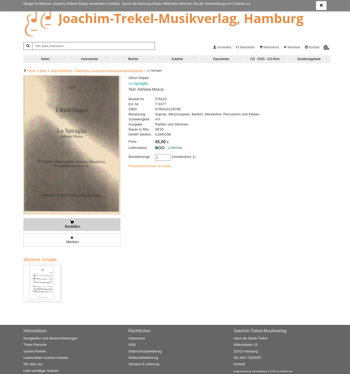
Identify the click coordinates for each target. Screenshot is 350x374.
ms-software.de (284, 371)
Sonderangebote (309, 59)
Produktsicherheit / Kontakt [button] (149, 166)
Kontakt (239, 364)
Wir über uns (33, 364)
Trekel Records (34, 345)
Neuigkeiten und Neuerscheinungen (50, 338)
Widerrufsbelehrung (143, 358)
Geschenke (221, 59)
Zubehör (177, 59)
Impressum (136, 338)
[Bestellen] (71, 224)
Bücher (133, 59)
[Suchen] (27, 46)
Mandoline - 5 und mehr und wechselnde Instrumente (109, 70)
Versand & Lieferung (143, 364)
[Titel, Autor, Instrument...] (93, 46)
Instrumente (89, 59)
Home (31, 70)
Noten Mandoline (61, 70)
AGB (132, 345)
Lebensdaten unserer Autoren (45, 358)
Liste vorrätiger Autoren (41, 371)
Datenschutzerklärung (144, 351)
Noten (45, 59)
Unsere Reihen (34, 351)
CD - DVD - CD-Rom (265, 59)
